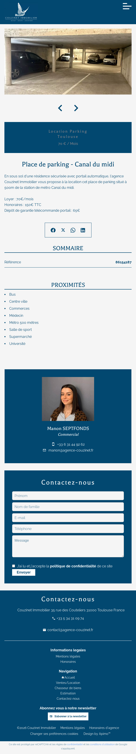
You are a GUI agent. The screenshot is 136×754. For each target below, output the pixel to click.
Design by (96, 734)
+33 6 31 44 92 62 (71, 444)
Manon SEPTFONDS (68, 428)
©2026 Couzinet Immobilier (36, 728)
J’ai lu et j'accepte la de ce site (64, 566)
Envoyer (24, 572)
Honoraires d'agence (104, 728)
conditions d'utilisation (102, 744)
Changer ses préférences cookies (54, 734)
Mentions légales (72, 728)
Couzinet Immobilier (33, 610)
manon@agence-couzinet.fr (70, 450)
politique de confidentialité (73, 566)
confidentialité (75, 744)
